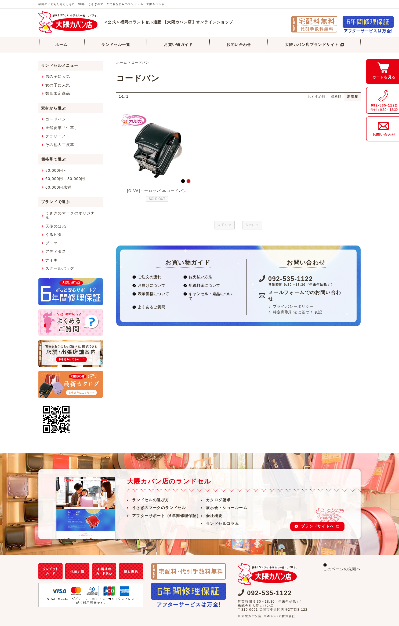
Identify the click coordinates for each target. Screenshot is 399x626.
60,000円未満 (58, 187)
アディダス (55, 251)
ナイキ (51, 260)
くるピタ (53, 234)
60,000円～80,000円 (65, 179)
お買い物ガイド (178, 44)
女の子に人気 (57, 85)
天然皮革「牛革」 (61, 128)
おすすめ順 (317, 96)
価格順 (336, 96)
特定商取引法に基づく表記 (297, 312)
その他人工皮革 (59, 144)
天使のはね (55, 226)
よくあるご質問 (148, 307)
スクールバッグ (59, 268)
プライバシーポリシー (293, 306)
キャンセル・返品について (207, 296)
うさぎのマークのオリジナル (70, 215)
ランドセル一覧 (115, 44)
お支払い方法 (197, 277)
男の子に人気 (57, 76)
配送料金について (201, 285)
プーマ (51, 243)
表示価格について (150, 294)
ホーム (61, 44)
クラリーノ (55, 136)
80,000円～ (56, 170)
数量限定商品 (57, 93)
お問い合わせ (238, 44)
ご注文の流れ (146, 277)
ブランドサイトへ (320, 526)
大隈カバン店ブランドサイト (314, 44)
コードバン (140, 62)
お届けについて (148, 285)
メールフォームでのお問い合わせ (304, 295)
